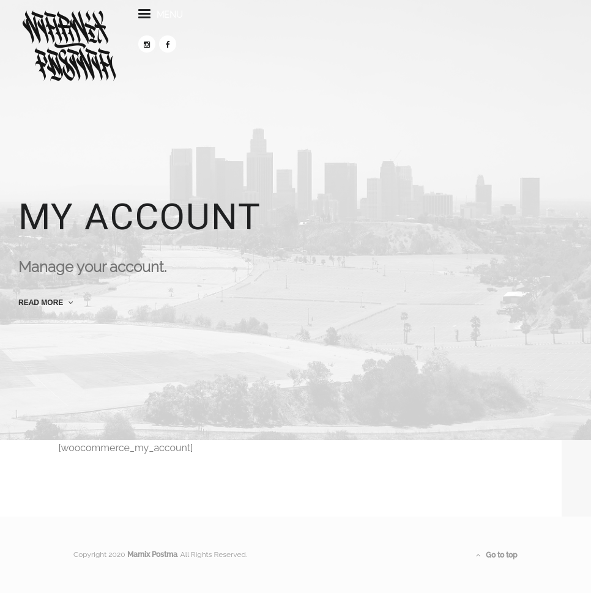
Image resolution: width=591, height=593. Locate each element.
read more (45, 302)
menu (160, 20)
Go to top (497, 555)
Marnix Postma (152, 554)
